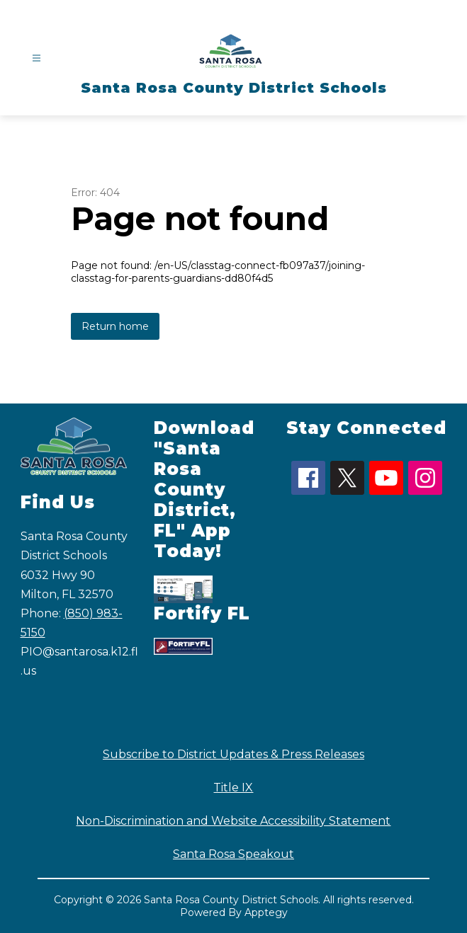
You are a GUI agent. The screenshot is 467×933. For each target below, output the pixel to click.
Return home (115, 326)
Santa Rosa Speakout (233, 854)
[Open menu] (36, 58)
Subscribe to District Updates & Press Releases (233, 754)
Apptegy (266, 912)
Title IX (233, 787)
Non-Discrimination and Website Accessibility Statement (233, 821)
